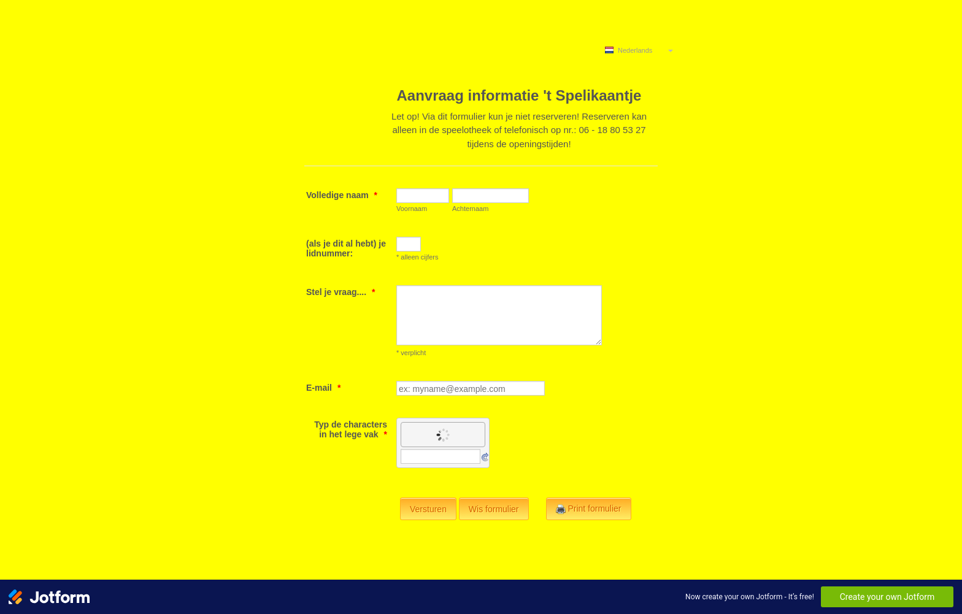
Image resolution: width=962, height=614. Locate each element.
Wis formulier (494, 509)
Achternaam (470, 208)
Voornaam (411, 208)
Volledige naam (341, 195)
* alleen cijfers (417, 257)
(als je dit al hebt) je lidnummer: (346, 248)
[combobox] (640, 49)
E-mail (323, 388)
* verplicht (411, 352)
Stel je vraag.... (340, 292)
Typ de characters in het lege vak (350, 429)
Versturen (428, 509)
